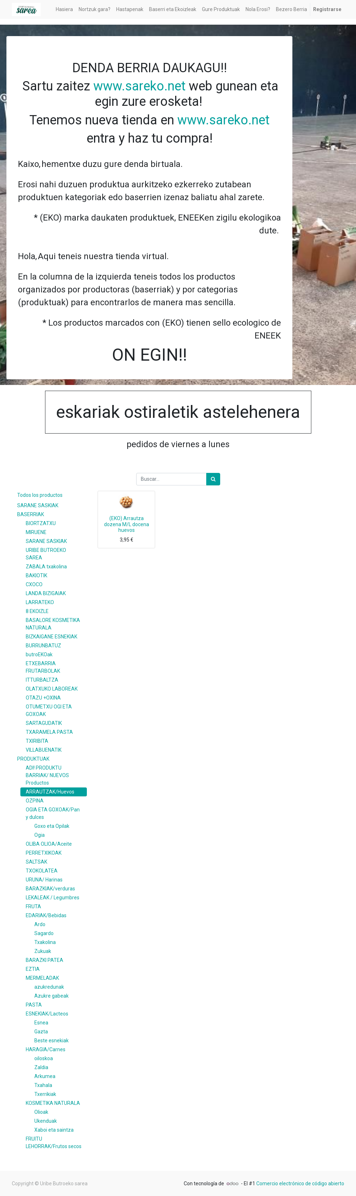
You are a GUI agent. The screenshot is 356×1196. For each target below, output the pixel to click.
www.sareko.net (139, 86)
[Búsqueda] (213, 479)
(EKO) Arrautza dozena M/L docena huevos (126, 524)
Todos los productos (40, 495)
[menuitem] (64, 9)
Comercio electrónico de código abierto (300, 1183)
